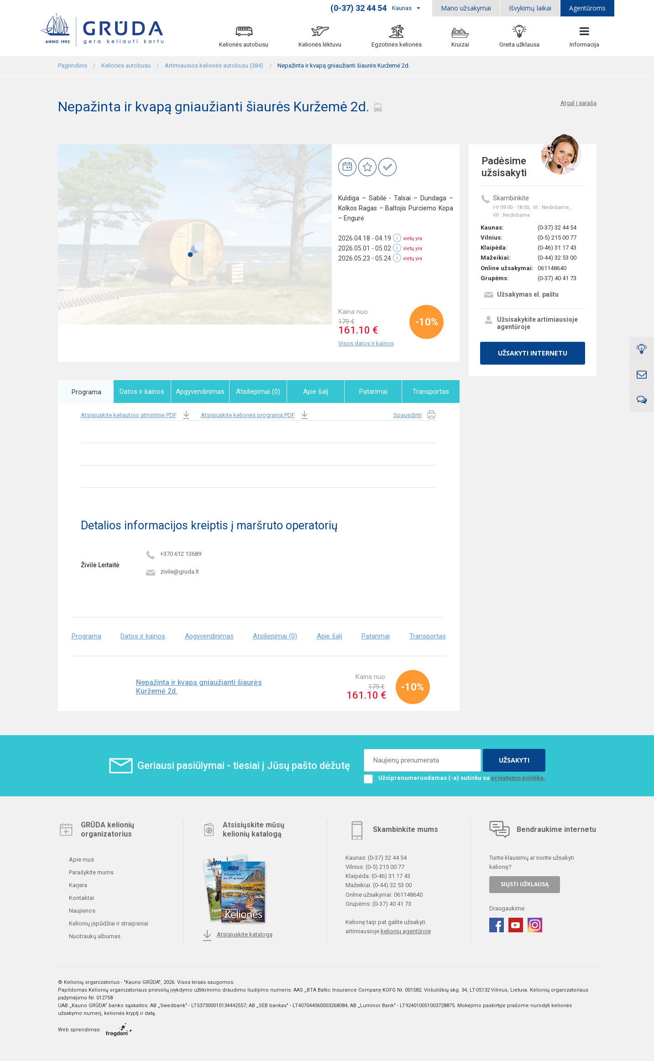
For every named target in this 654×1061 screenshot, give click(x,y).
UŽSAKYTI (514, 759)
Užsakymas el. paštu (521, 295)
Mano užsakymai (466, 8)
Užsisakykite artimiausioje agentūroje (530, 323)
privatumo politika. (518, 777)
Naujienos (81, 910)
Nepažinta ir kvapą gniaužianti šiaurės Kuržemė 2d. (199, 686)
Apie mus (81, 859)
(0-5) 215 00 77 (557, 237)
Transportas (431, 391)
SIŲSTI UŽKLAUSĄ (525, 884)
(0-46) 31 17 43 (557, 247)
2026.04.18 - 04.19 (364, 238)
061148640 (552, 268)
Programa (86, 391)
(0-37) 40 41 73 (557, 278)
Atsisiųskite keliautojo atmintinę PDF (136, 415)
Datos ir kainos (143, 391)
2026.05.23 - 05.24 (364, 258)
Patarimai (374, 391)
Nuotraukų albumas (94, 936)
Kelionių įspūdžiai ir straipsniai (108, 923)
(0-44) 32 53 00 (557, 257)
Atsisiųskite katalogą (237, 935)
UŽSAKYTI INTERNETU (532, 353)
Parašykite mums (91, 872)
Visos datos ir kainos (366, 343)
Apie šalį (316, 391)
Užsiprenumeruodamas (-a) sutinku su (454, 777)
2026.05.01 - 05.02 (364, 248)
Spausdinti (415, 415)
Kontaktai (81, 897)
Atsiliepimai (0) (259, 391)
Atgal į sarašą (578, 102)
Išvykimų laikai (530, 8)
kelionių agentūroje (406, 931)
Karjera (77, 885)
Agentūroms (587, 8)
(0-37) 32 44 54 (557, 227)
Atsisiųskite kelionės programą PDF (255, 415)
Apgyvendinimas (201, 391)
